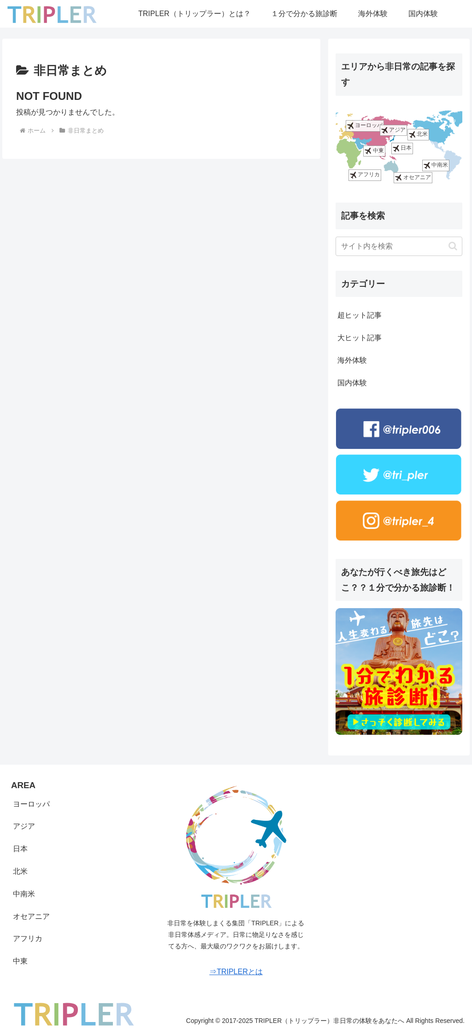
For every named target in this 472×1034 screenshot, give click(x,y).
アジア (393, 130)
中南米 (436, 165)
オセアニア (413, 177)
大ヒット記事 (359, 338)
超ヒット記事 (359, 315)
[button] (453, 246)
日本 (402, 148)
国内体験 (352, 383)
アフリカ (365, 175)
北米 (418, 134)
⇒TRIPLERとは (236, 972)
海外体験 (352, 360)
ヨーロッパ (365, 125)
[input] (399, 246)
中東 (374, 150)
